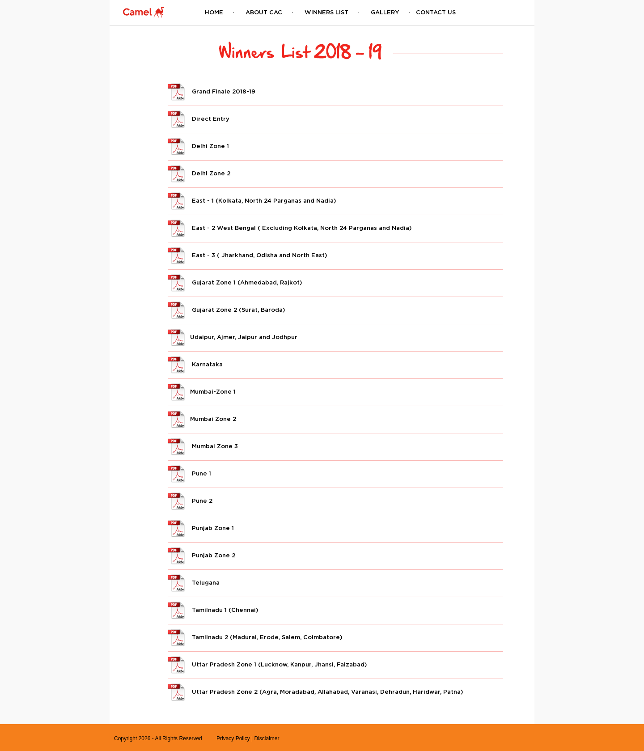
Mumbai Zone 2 (202, 419)
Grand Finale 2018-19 (211, 91)
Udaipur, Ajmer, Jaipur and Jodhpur (232, 337)
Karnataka (195, 364)
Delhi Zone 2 (199, 173)
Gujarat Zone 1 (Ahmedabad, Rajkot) (235, 282)
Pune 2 (190, 500)
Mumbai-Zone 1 (202, 391)
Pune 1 (189, 473)
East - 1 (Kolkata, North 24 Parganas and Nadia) (252, 200)
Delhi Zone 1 (198, 146)
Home (214, 12)
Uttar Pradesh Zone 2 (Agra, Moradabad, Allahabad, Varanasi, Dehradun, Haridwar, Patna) (315, 691)
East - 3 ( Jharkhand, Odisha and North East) (247, 255)
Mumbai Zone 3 (203, 446)
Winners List (326, 12)
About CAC (264, 12)
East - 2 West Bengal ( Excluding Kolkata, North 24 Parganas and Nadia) (289, 228)
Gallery (385, 12)
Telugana (194, 582)
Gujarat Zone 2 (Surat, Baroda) (226, 309)
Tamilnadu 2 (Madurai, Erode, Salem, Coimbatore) (255, 637)
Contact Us (436, 12)
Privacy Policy (233, 738)
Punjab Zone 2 (201, 555)
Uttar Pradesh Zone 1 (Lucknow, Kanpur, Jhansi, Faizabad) (267, 664)
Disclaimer (266, 738)
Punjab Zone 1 (201, 528)
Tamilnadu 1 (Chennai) (213, 610)
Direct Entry (198, 118)
